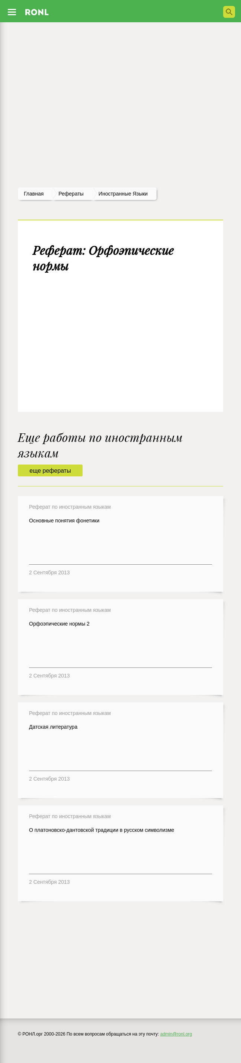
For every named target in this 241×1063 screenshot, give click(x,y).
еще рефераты (50, 470)
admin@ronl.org (176, 1034)
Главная (34, 194)
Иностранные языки (123, 194)
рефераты (71, 194)
